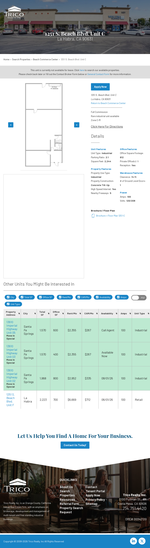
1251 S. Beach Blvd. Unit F (10, 400)
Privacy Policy (95, 499)
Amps (122, 297)
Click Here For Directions (107, 126)
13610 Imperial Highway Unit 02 (11, 375)
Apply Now (100, 86)
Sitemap (91, 504)
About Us (66, 487)
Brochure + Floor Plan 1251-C (108, 215)
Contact (91, 487)
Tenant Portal (95, 491)
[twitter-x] (143, 541)
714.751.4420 (135, 508)
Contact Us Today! (75, 445)
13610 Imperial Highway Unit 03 (11, 351)
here (82, 70)
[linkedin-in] (134, 541)
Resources (67, 499)
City (10, 297)
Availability (103, 297)
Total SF (26, 297)
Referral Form (69, 504)
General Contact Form (98, 74)
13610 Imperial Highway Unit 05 (11, 327)
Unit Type (13, 304)
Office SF (45, 297)
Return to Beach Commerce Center (108, 103)
